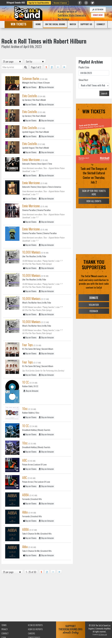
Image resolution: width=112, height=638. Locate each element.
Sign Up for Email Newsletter (39, 2)
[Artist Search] (25, 67)
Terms (3, 625)
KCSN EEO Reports (35, 625)
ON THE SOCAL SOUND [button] (55, 24)
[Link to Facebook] (80, 3)
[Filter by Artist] (12, 67)
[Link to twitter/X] (92, 3)
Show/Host (83, 80)
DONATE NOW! (98, 15)
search (104, 93)
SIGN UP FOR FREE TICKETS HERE (94, 192)
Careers (31, 633)
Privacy (4, 629)
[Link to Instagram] (86, 3)
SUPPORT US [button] (86, 24)
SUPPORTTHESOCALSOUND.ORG (70, 629)
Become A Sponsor (60, 2)
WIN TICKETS (18, 24)
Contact (4, 633)
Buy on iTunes (29, 87)
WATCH (73, 24)
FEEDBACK (94, 311)
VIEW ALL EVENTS (93, 201)
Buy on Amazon (46, 87)
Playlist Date (84, 67)
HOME (38, 24)
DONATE (93, 298)
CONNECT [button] (101, 24)
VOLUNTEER (94, 304)
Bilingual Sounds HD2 (16, 2)
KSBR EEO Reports (35, 629)
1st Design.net (103, 634)
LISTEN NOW (97, 9)
